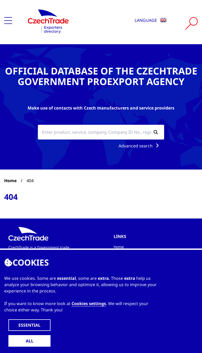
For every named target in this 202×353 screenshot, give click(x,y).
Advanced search (140, 146)
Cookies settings (89, 303)
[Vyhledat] (191, 23)
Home (10, 180)
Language (150, 20)
